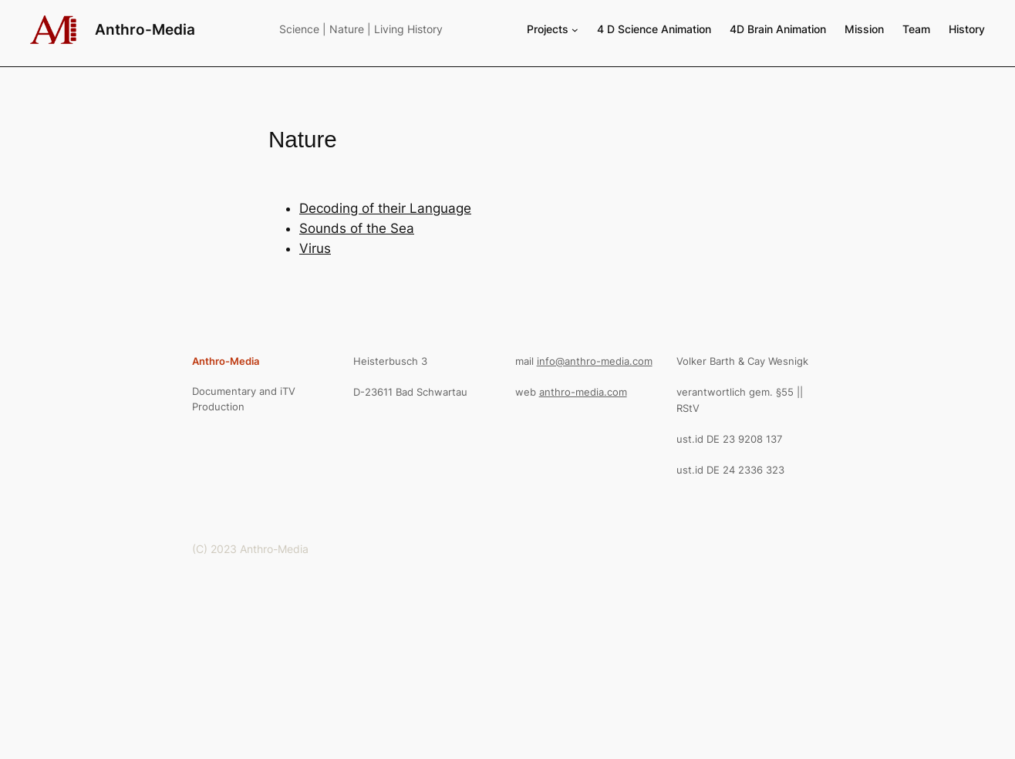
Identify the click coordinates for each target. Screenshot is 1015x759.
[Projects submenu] (575, 29)
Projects (547, 28)
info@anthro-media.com (594, 361)
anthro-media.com (583, 392)
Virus (315, 248)
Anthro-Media (145, 29)
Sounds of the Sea (356, 228)
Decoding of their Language (385, 208)
